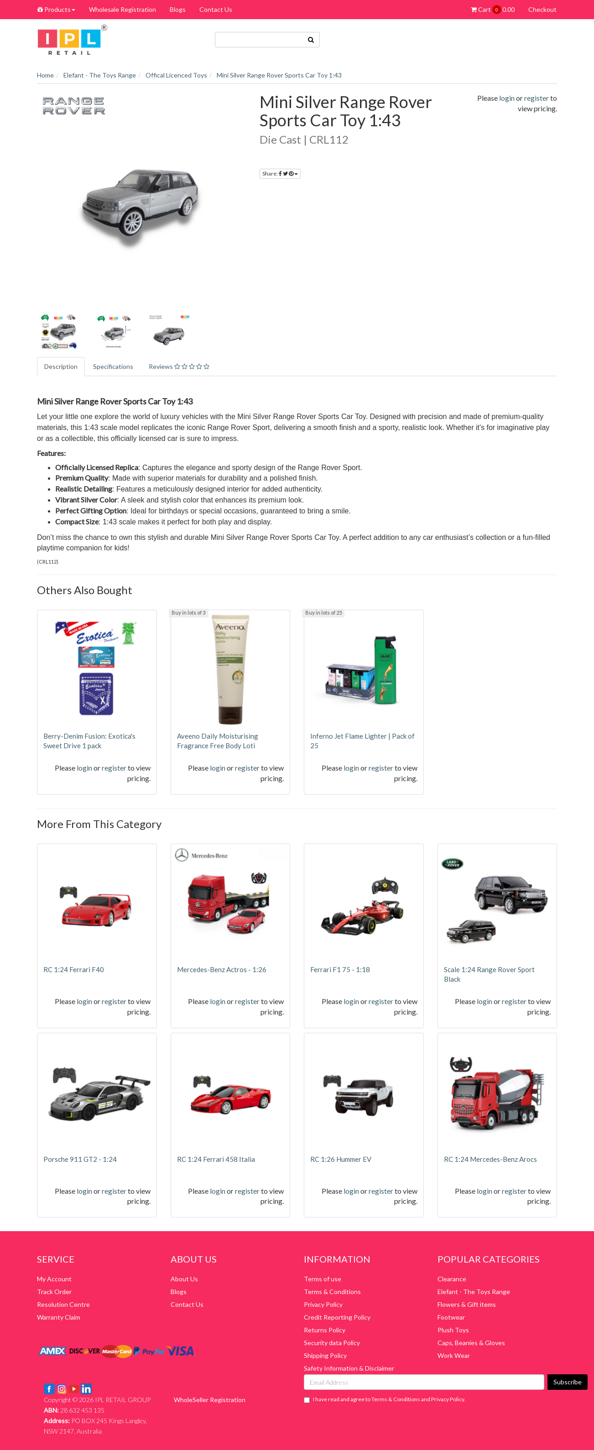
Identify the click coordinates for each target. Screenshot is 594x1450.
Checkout (542, 9)
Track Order (54, 1291)
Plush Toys (453, 1330)
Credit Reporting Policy (337, 1317)
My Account (54, 1279)
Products (56, 9)
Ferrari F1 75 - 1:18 (340, 969)
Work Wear (454, 1355)
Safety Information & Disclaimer (349, 1368)
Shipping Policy (325, 1355)
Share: (280, 173)
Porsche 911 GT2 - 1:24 (80, 1159)
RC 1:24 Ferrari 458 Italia (216, 1159)
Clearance (452, 1279)
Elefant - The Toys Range (474, 1291)
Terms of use (322, 1279)
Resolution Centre (63, 1304)
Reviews (179, 366)
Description (61, 366)
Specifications (113, 366)
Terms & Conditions (332, 1291)
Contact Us (215, 9)
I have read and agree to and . (385, 1399)
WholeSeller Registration (209, 1399)
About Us (184, 1279)
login (507, 97)
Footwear (451, 1317)
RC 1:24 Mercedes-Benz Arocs (490, 1159)
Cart (493, 9)
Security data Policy (332, 1342)
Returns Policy (324, 1330)
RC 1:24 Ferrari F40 (73, 969)
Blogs (178, 9)
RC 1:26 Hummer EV (340, 1159)
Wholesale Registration (122, 9)
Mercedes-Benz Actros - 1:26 (221, 969)
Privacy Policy (323, 1304)
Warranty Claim (58, 1317)
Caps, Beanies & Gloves (471, 1342)
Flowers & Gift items (467, 1304)
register (536, 97)
